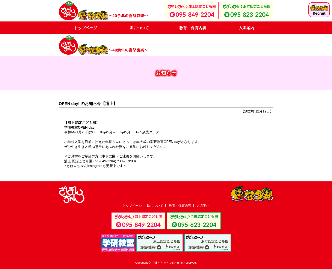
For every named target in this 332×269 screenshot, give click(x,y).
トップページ (85, 28)
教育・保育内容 (192, 28)
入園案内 (246, 28)
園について (139, 28)
